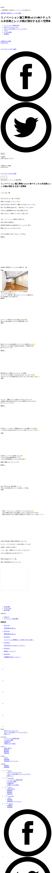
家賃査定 (6, 751)
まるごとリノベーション (11, 730)
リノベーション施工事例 (11, 618)
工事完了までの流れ (10, 743)
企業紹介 (6, 765)
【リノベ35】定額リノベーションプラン (15, 732)
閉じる (2, 153)
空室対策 (6, 759)
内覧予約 (9, 13)
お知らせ (6, 617)
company (9, 804)
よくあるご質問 (8, 740)
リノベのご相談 (16, 13)
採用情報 (6, 767)
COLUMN (10, 796)
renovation (10, 778)
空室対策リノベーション (11, 761)
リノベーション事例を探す (12, 738)
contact (9, 787)
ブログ (6, 757)
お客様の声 (7, 742)
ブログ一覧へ (8, 608)
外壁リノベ (7, 734)
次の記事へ (7, 606)
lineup (8, 771)
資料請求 (3, 13)
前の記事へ (7, 610)
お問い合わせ (8, 748)
